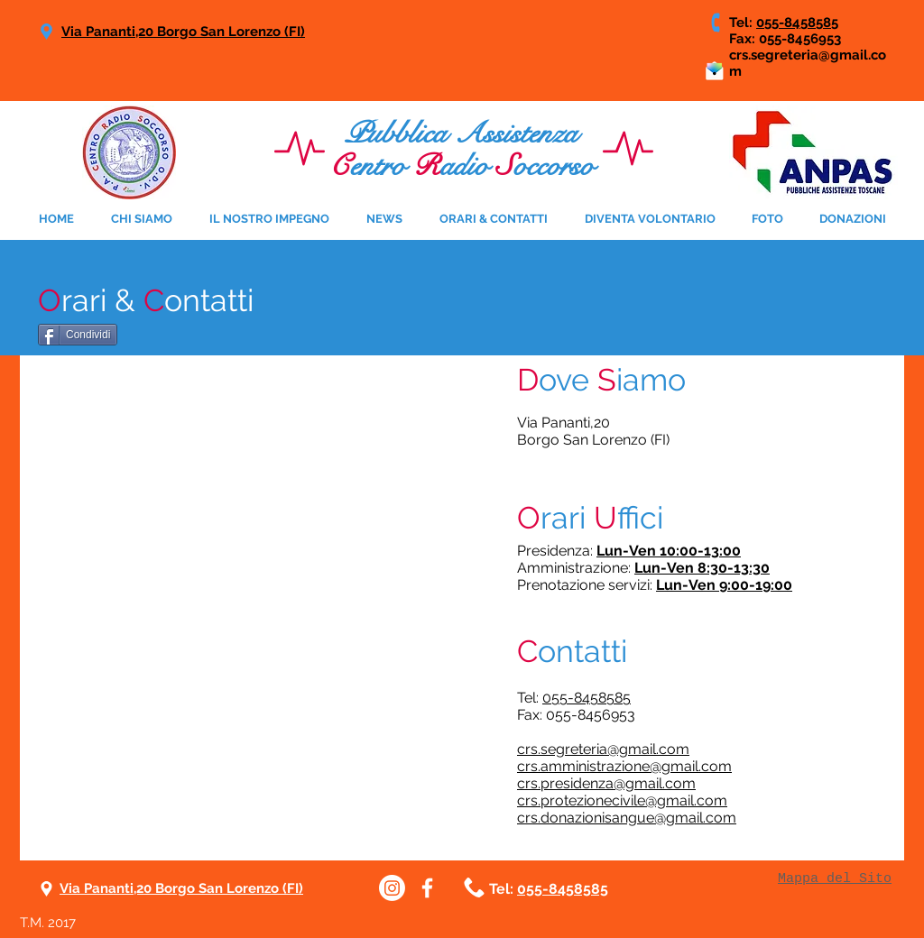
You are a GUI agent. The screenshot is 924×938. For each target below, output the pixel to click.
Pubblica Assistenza (461, 133)
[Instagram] (392, 888)
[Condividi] (77, 334)
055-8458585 (797, 22)
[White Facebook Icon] (427, 888)
